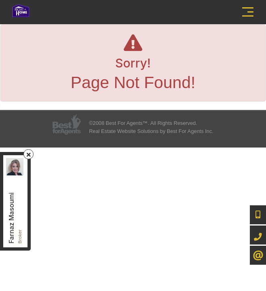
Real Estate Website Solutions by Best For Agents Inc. (151, 131)
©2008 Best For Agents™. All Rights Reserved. (143, 123)
